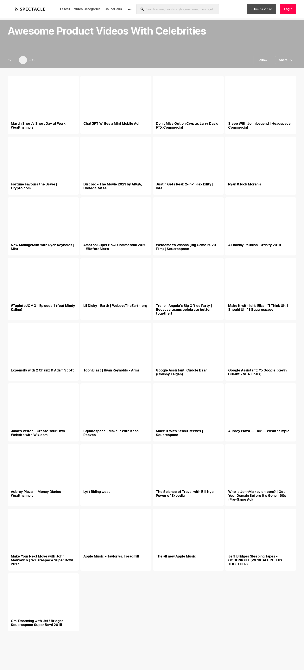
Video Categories (87, 9)
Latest (65, 9)
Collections (113, 9)
